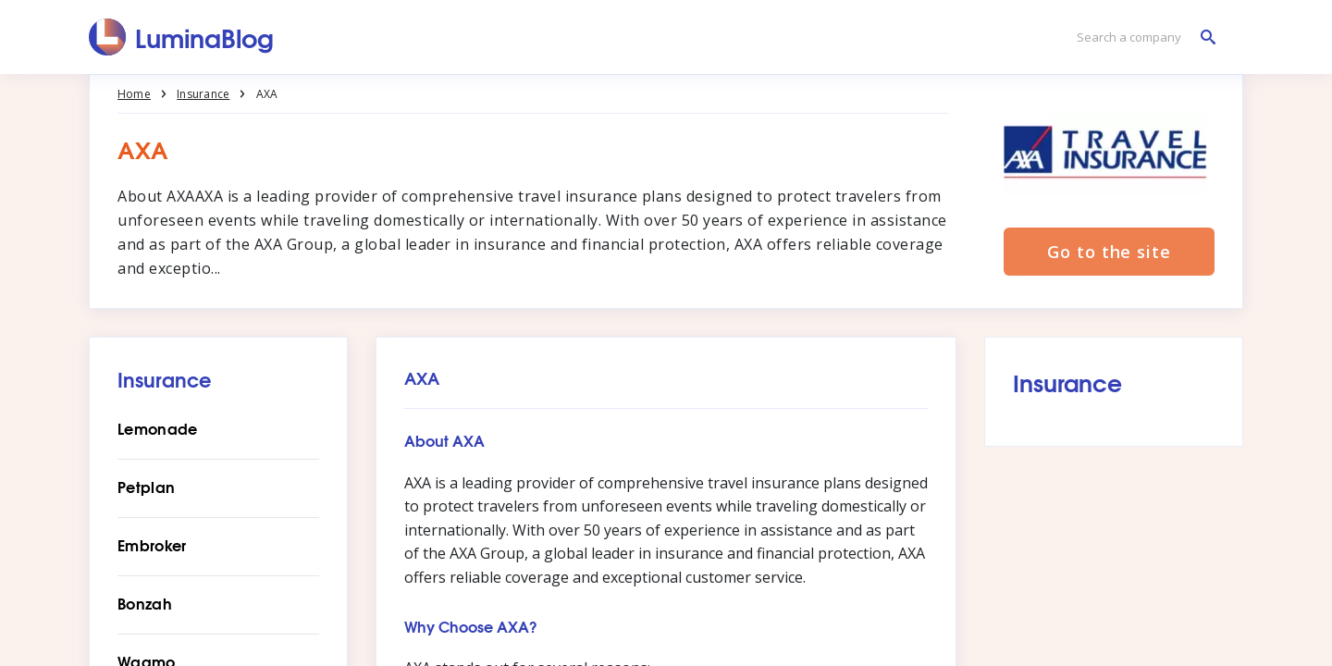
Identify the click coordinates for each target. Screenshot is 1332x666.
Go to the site (1109, 251)
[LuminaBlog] (182, 37)
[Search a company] (1141, 37)
